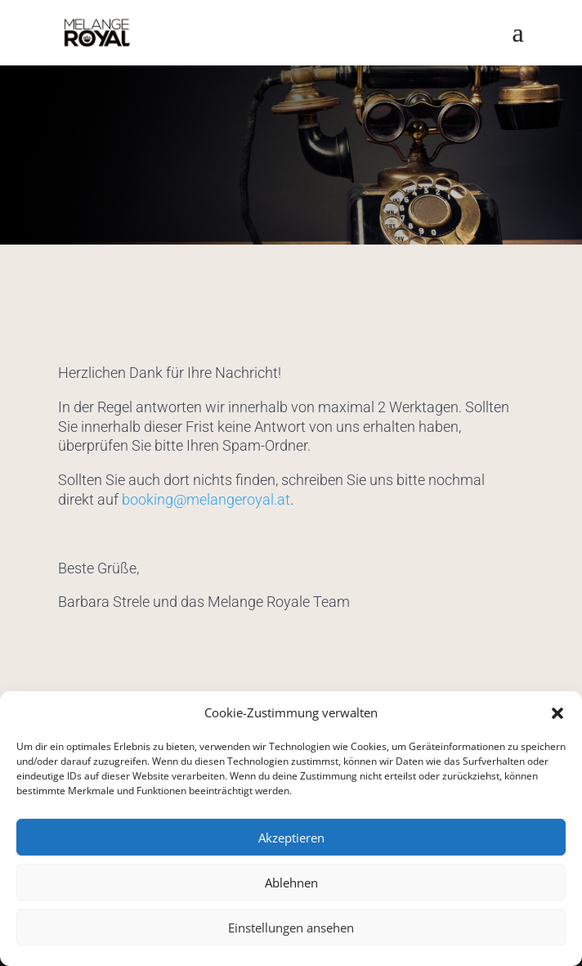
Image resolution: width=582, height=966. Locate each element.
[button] (557, 713)
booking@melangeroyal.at (206, 499)
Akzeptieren (291, 837)
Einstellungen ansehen (291, 927)
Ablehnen (291, 882)
